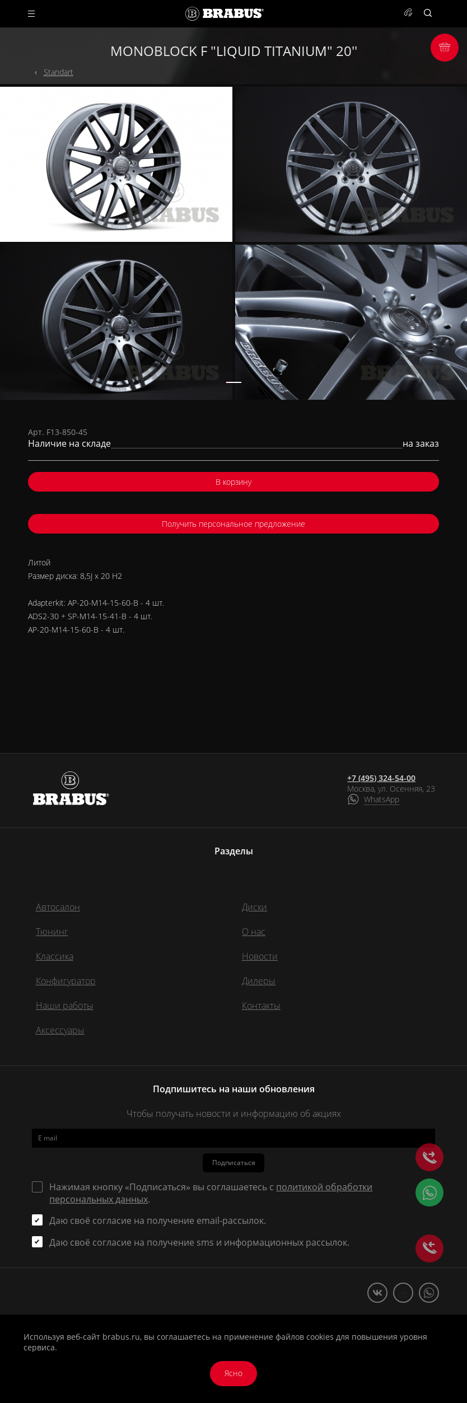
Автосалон (58, 907)
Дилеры (258, 981)
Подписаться (233, 1162)
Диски (254, 907)
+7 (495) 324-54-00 (381, 778)
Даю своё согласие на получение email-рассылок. (157, 1220)
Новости (260, 956)
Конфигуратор (66, 981)
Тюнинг (52, 931)
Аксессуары (60, 1030)
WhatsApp (381, 799)
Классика (54, 956)
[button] (233, 382)
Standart (58, 72)
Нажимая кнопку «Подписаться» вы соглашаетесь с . (210, 1193)
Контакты (261, 1005)
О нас (253, 931)
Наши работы (65, 1005)
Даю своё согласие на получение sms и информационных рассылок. (199, 1242)
